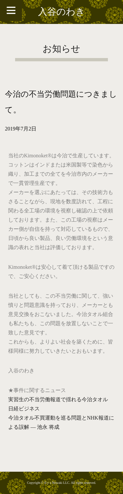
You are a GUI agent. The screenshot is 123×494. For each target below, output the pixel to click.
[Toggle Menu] (11, 10)
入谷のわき (61, 12)
